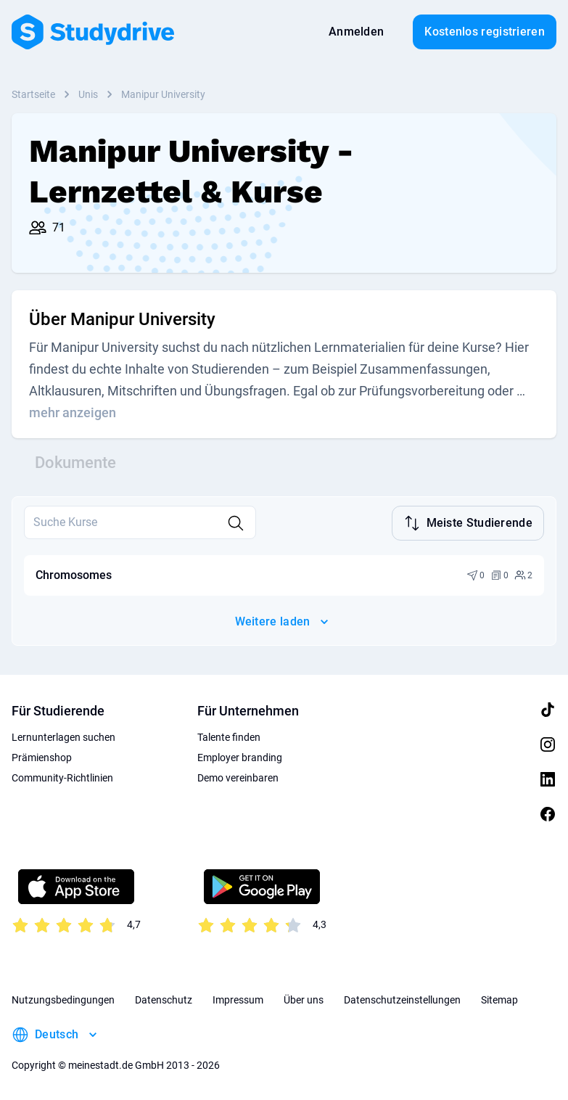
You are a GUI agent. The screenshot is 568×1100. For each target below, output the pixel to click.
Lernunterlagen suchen (63, 736)
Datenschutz (163, 998)
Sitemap (499, 998)
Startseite (33, 94)
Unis (88, 94)
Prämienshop (42, 756)
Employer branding (239, 756)
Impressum (238, 998)
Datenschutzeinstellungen (402, 998)
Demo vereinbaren (238, 776)
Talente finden (228, 736)
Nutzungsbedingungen (63, 998)
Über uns (304, 998)
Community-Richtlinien (62, 776)
